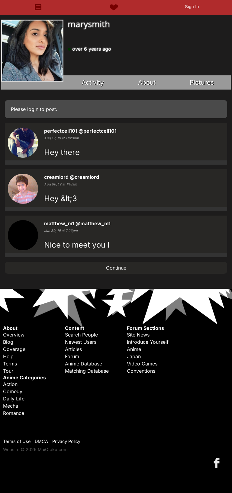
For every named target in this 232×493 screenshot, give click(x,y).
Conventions (141, 371)
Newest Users (80, 342)
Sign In (192, 6)
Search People (81, 335)
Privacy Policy (66, 441)
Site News (138, 335)
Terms (10, 364)
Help (8, 356)
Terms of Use (17, 441)
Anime (134, 349)
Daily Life (13, 399)
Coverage (14, 349)
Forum (72, 356)
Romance (13, 413)
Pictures (202, 82)
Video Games (142, 364)
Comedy (12, 391)
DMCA (41, 441)
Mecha (10, 406)
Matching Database (87, 371)
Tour (8, 371)
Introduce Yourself (148, 342)
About (147, 82)
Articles (73, 349)
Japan (134, 356)
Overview (13, 335)
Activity (93, 82)
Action (10, 384)
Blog (8, 342)
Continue (116, 268)
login (32, 109)
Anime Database (83, 364)
